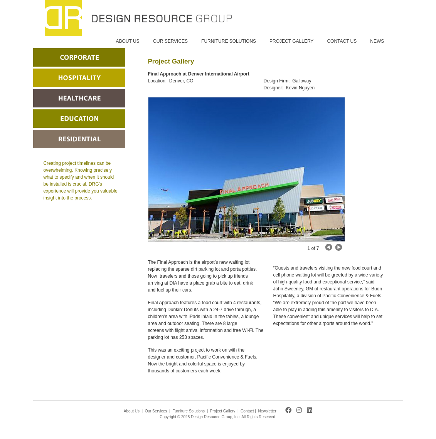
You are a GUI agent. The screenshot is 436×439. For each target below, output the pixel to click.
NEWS (377, 41)
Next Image (329, 247)
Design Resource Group (138, 18)
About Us (132, 411)
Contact (247, 411)
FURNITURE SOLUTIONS (228, 41)
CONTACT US (342, 41)
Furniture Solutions (188, 411)
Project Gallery (223, 411)
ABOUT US (128, 41)
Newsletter (267, 411)
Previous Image (338, 247)
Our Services (156, 411)
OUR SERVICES (170, 41)
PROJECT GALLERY (291, 41)
